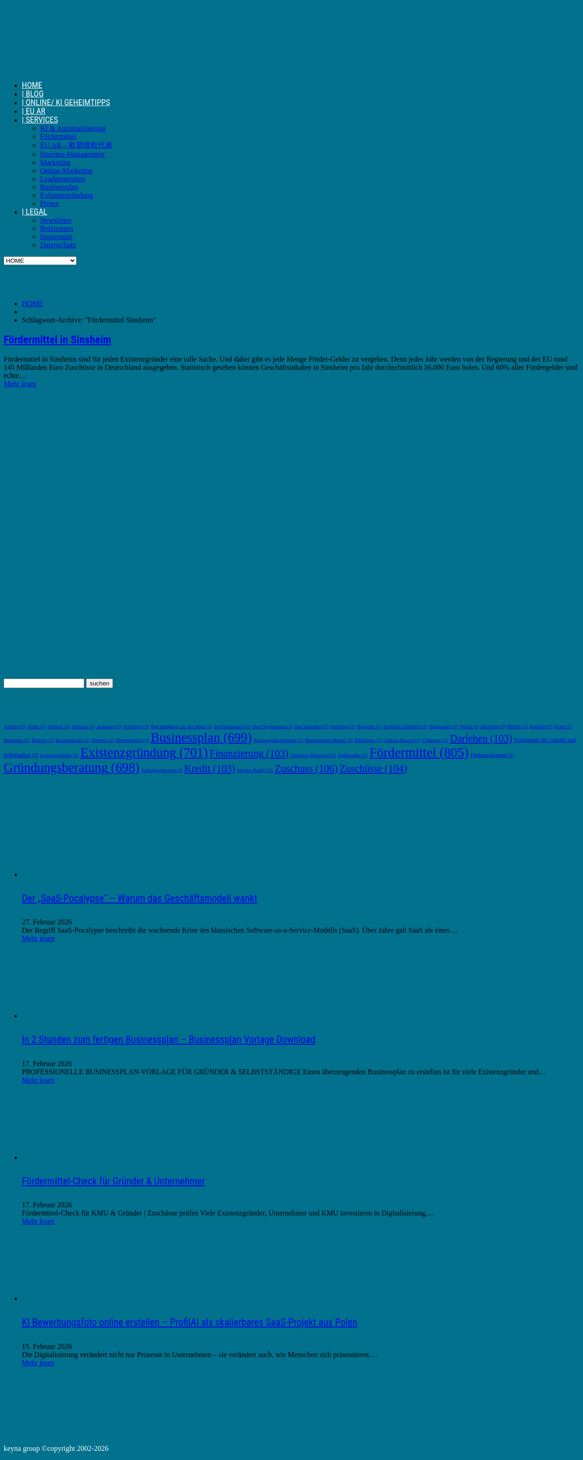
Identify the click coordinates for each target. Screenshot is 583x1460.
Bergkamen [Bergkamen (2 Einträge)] (443, 726)
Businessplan (59, 187)
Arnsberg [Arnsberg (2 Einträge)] (109, 726)
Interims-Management (72, 154)
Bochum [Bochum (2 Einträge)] (540, 726)
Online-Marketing (66, 170)
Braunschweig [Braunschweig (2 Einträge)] (72, 740)
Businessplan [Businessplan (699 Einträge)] (201, 737)
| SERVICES (40, 119)
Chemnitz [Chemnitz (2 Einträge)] (435, 740)
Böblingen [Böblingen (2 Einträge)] (368, 740)
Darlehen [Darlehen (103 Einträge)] (481, 738)
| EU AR (34, 111)
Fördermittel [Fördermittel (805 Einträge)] (418, 752)
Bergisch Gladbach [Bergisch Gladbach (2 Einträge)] (405, 726)
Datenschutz (58, 245)
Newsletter (56, 220)
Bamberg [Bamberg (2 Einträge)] (342, 726)
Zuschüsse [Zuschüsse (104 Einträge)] (373, 768)
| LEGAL (34, 211)
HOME (32, 85)
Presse (49, 203)
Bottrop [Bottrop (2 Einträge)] (43, 740)
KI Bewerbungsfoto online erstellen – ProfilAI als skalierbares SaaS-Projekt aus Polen (190, 1322)
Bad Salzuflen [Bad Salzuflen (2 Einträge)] (311, 726)
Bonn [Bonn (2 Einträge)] (563, 726)
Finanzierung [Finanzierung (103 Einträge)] (249, 753)
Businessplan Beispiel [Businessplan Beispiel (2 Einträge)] (278, 740)
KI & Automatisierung (73, 128)
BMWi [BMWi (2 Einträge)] (517, 726)
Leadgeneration (63, 179)
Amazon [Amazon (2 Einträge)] (82, 726)
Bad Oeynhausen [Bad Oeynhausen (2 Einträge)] (273, 726)
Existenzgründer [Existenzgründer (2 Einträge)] (59, 755)
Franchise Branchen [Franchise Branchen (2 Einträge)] (313, 755)
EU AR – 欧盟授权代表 (76, 145)
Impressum (56, 236)
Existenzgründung (66, 195)
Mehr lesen (20, 384)
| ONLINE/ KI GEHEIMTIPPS (66, 102)
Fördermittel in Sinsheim (57, 339)
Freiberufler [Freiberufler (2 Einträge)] (353, 755)
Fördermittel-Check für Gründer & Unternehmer (113, 1181)
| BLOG (33, 93)
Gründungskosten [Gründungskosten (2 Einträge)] (161, 770)
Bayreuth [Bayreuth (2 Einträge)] (369, 726)
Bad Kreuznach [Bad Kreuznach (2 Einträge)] (232, 726)
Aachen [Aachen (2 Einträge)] (15, 726)
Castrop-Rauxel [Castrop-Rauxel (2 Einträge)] (401, 740)
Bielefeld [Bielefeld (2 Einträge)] (493, 726)
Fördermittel (58, 136)
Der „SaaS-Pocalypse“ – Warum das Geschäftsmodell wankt (139, 898)
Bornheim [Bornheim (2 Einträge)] (17, 740)
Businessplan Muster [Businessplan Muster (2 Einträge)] (329, 740)
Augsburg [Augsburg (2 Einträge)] (136, 726)
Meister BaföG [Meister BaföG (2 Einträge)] (255, 770)
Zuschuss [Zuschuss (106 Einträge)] (306, 768)
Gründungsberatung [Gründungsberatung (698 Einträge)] (71, 767)
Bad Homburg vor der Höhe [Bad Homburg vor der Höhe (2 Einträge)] (181, 726)
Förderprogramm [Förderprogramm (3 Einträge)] (492, 755)
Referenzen (56, 228)
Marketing (55, 162)
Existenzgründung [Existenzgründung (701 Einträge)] (144, 752)
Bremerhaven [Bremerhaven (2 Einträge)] (132, 740)
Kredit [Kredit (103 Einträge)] (209, 768)
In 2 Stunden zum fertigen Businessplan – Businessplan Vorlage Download (169, 1039)
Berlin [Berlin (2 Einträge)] (469, 726)
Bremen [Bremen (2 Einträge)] (103, 740)
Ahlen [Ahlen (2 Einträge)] (36, 726)
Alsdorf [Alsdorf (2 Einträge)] (59, 726)
